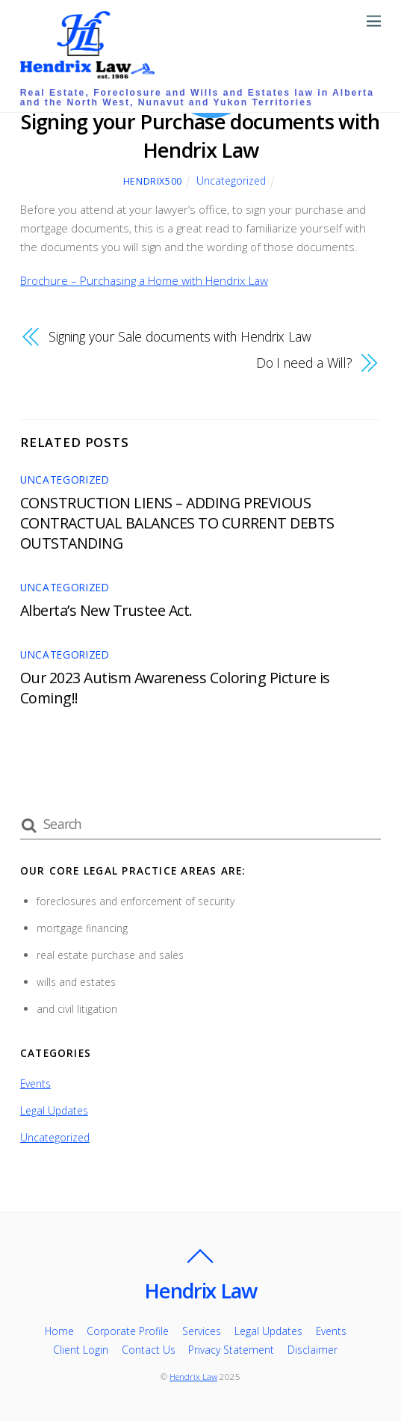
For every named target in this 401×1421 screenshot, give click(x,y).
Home (59, 1331)
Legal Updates (54, 1110)
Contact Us (148, 1350)
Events (35, 1083)
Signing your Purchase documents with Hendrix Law (200, 136)
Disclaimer (312, 1350)
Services (201, 1331)
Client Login (80, 1350)
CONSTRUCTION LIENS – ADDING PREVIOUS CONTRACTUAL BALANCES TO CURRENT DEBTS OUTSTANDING (177, 523)
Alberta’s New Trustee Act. (106, 610)
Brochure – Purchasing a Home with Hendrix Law (144, 280)
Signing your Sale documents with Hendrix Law (180, 336)
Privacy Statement (231, 1350)
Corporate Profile (128, 1331)
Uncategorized (231, 180)
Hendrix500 (152, 181)
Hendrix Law (193, 1376)
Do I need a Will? (304, 363)
